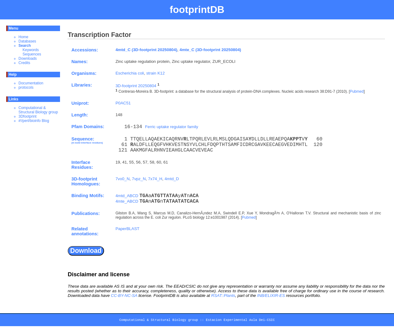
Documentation (30, 83)
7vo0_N (122, 178)
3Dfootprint (27, 116)
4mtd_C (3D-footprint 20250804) (146, 49)
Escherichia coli (129, 73)
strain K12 (155, 73)
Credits (24, 63)
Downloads (27, 58)
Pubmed (357, 92)
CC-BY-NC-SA (124, 295)
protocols (26, 87)
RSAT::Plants (223, 295)
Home (23, 37)
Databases (27, 41)
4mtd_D (171, 178)
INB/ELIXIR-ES (271, 295)
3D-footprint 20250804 (135, 85)
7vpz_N (139, 178)
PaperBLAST (127, 228)
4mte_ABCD (126, 201)
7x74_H (155, 178)
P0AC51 (123, 103)
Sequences (31, 54)
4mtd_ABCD (126, 195)
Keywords (30, 50)
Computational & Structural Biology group (38, 110)
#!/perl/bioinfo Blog (33, 121)
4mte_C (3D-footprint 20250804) (210, 49)
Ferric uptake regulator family (171, 126)
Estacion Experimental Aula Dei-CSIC (240, 321)
